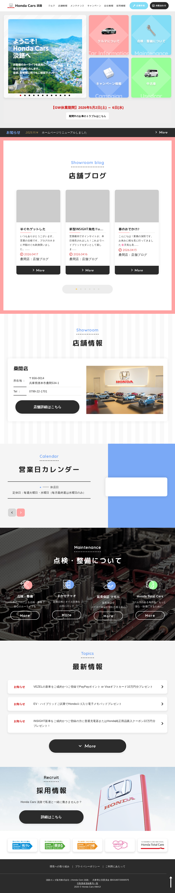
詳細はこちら (51, 817)
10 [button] (60, 95)
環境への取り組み (60, 866)
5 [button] (38, 95)
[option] (45, 56)
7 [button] (47, 95)
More (90, 746)
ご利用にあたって (115, 866)
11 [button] (65, 95)
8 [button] (51, 95)
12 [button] (69, 95)
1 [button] (20, 95)
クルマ (51, 5)
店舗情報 (62, 5)
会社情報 (108, 5)
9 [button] (56, 95)
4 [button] (34, 95)
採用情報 (121, 5)
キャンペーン (94, 5)
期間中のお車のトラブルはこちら (87, 116)
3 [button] (29, 95)
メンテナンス (77, 5)
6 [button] (42, 95)
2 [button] (25, 95)
